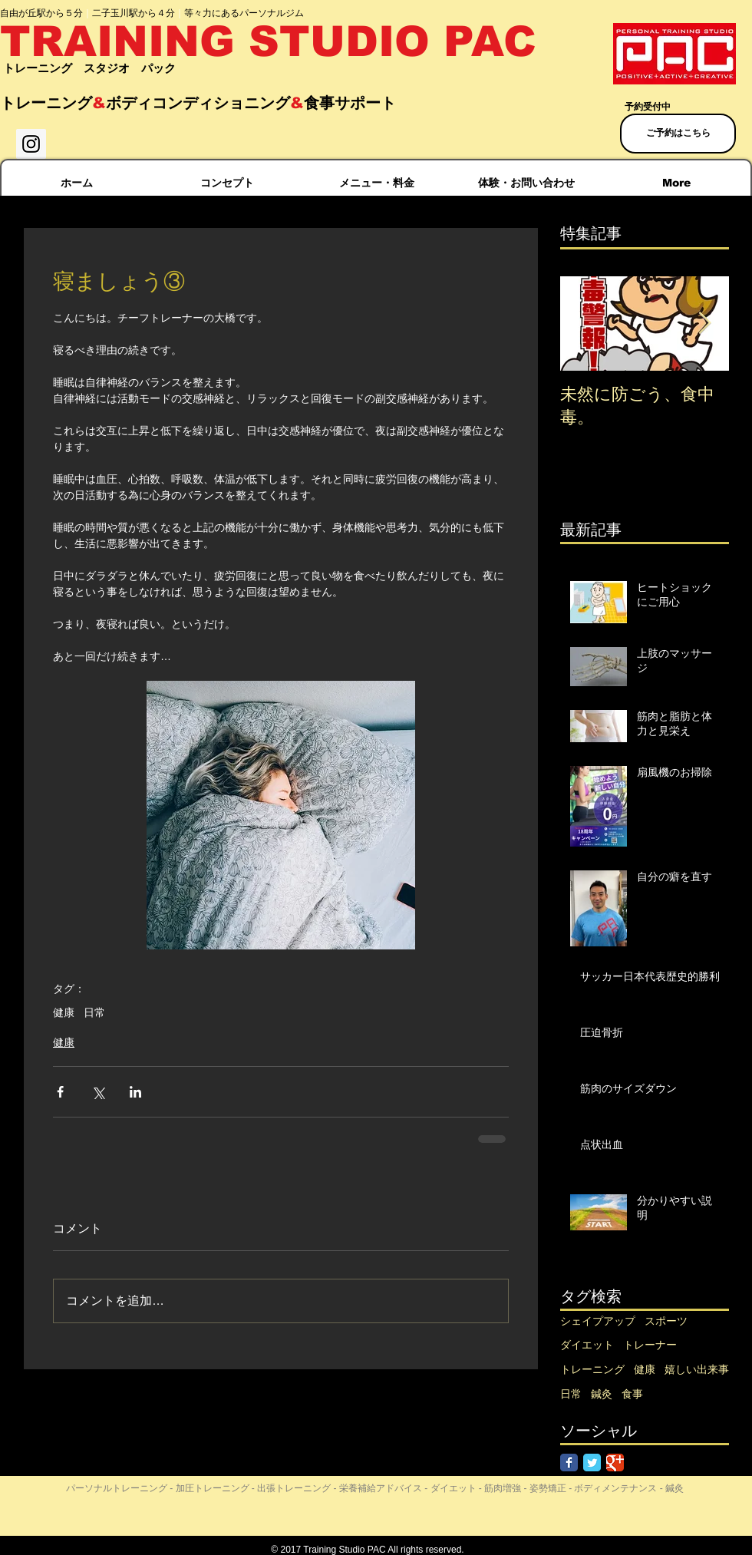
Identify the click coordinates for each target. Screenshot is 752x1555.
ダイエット (587, 1345)
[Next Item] (704, 323)
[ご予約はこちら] (678, 134)
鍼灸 (601, 1394)
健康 (63, 1012)
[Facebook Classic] (569, 1462)
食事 (632, 1394)
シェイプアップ (597, 1321)
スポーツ (666, 1321)
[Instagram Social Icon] (31, 144)
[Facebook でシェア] (60, 1092)
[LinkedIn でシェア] (135, 1092)
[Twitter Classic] (592, 1462)
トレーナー (650, 1345)
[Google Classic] (615, 1462)
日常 (94, 1012)
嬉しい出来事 (697, 1369)
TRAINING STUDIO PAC (268, 41)
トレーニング (592, 1369)
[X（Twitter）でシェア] (98, 1092)
